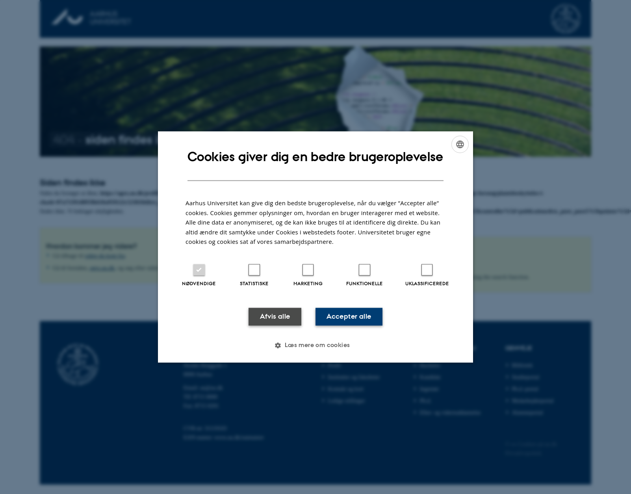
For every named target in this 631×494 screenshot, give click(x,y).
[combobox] (460, 144)
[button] (315, 345)
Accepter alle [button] (349, 316)
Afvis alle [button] (275, 316)
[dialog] (315, 246)
